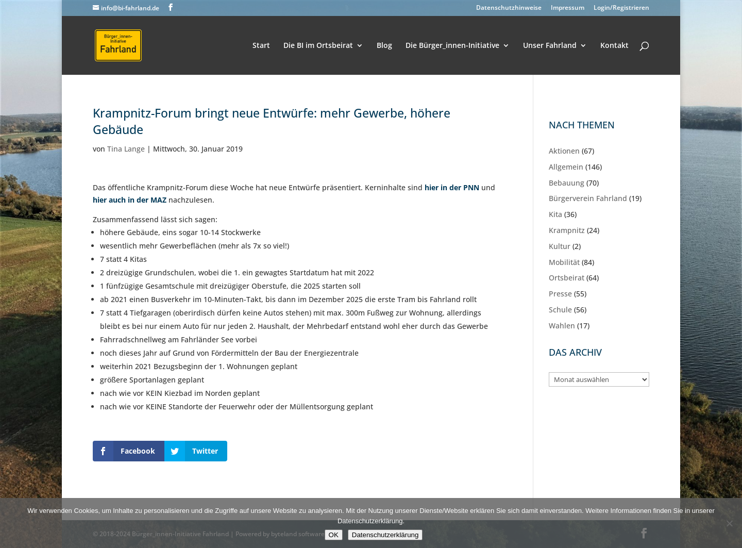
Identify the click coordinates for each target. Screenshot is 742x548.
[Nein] (729, 523)
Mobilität (564, 262)
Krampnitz (567, 230)
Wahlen (562, 325)
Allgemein (566, 167)
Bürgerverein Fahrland (588, 198)
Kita (555, 214)
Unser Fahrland (550, 46)
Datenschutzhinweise (509, 8)
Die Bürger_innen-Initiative (452, 46)
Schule (560, 309)
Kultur (559, 246)
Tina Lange (126, 149)
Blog (384, 46)
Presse (560, 293)
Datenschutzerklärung (385, 535)
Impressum (567, 8)
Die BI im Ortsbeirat (318, 46)
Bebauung (566, 183)
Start (261, 46)
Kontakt (614, 46)
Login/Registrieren (621, 8)
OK (334, 535)
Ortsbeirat (566, 278)
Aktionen (564, 151)
